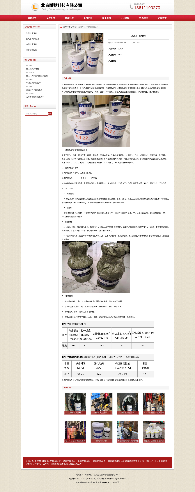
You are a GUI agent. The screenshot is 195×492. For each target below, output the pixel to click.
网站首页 (32, 18)
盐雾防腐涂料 (31, 33)
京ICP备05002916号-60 (85, 482)
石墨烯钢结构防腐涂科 (35, 97)
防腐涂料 (100, 479)
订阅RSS (115, 475)
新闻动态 (69, 18)
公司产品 (88, 18)
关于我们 (88, 475)
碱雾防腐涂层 (31, 50)
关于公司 (50, 18)
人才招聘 (125, 18)
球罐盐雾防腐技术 (33, 83)
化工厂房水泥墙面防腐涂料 (37, 76)
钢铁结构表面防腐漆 (34, 90)
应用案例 (106, 18)
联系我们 (143, 18)
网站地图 (106, 475)
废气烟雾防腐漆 (32, 39)
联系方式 (97, 475)
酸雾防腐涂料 (31, 44)
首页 (74, 27)
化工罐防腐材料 (32, 69)
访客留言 (162, 18)
